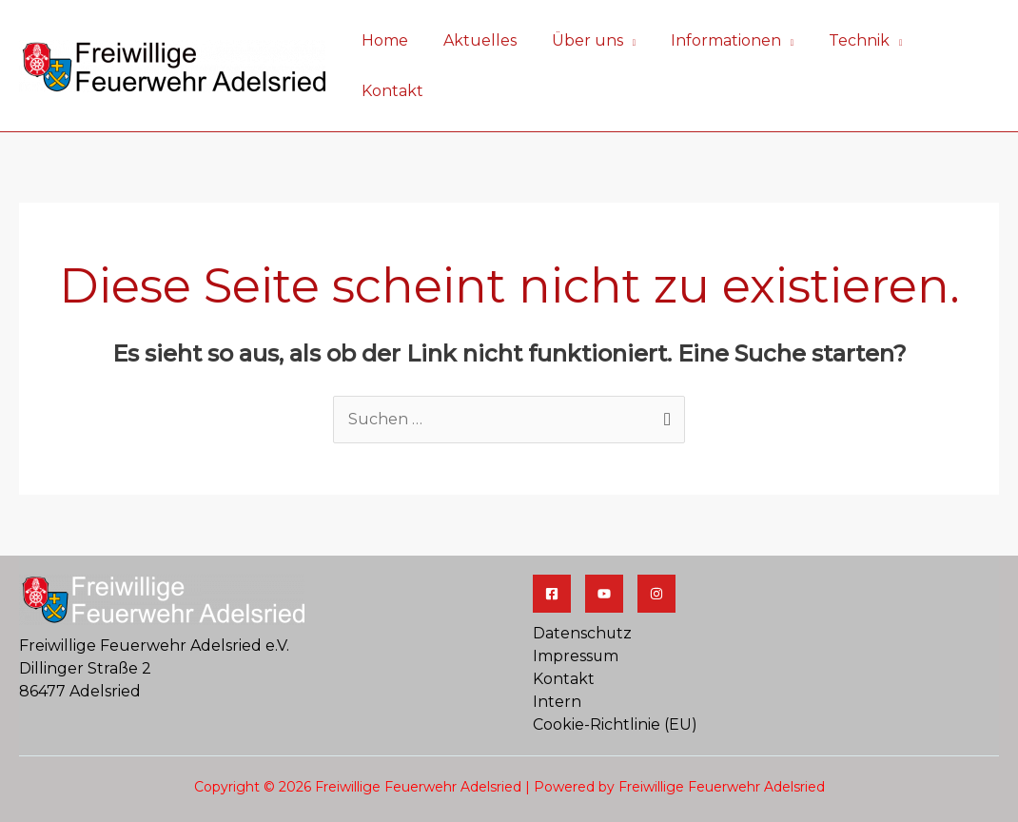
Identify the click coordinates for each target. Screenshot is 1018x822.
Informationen (719, 41)
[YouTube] (604, 545)
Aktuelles (482, 41)
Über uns (584, 41)
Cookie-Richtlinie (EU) (615, 676)
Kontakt (953, 41)
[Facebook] (552, 545)
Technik (847, 41)
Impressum (576, 607)
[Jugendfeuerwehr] (656, 545)
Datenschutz (583, 585)
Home (391, 41)
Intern (557, 653)
